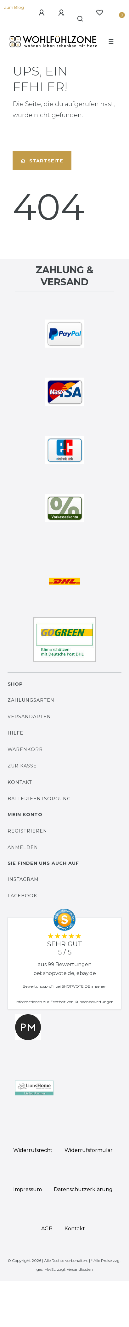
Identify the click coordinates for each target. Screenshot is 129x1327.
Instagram (23, 879)
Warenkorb (25, 749)
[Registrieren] (61, 13)
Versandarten (29, 716)
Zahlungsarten (31, 700)
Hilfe (15, 733)
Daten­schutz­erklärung (83, 1189)
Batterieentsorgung (39, 799)
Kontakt (20, 782)
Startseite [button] (42, 161)
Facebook (22, 896)
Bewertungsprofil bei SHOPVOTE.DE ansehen (64, 986)
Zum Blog (14, 7)
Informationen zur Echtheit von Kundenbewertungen (65, 1001)
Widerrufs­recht (33, 1150)
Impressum (27, 1189)
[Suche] (80, 19)
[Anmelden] (41, 13)
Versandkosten (80, 1269)
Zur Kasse (22, 766)
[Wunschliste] (99, 13)
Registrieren (27, 831)
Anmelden (23, 847)
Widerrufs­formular (88, 1150)
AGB (47, 1229)
